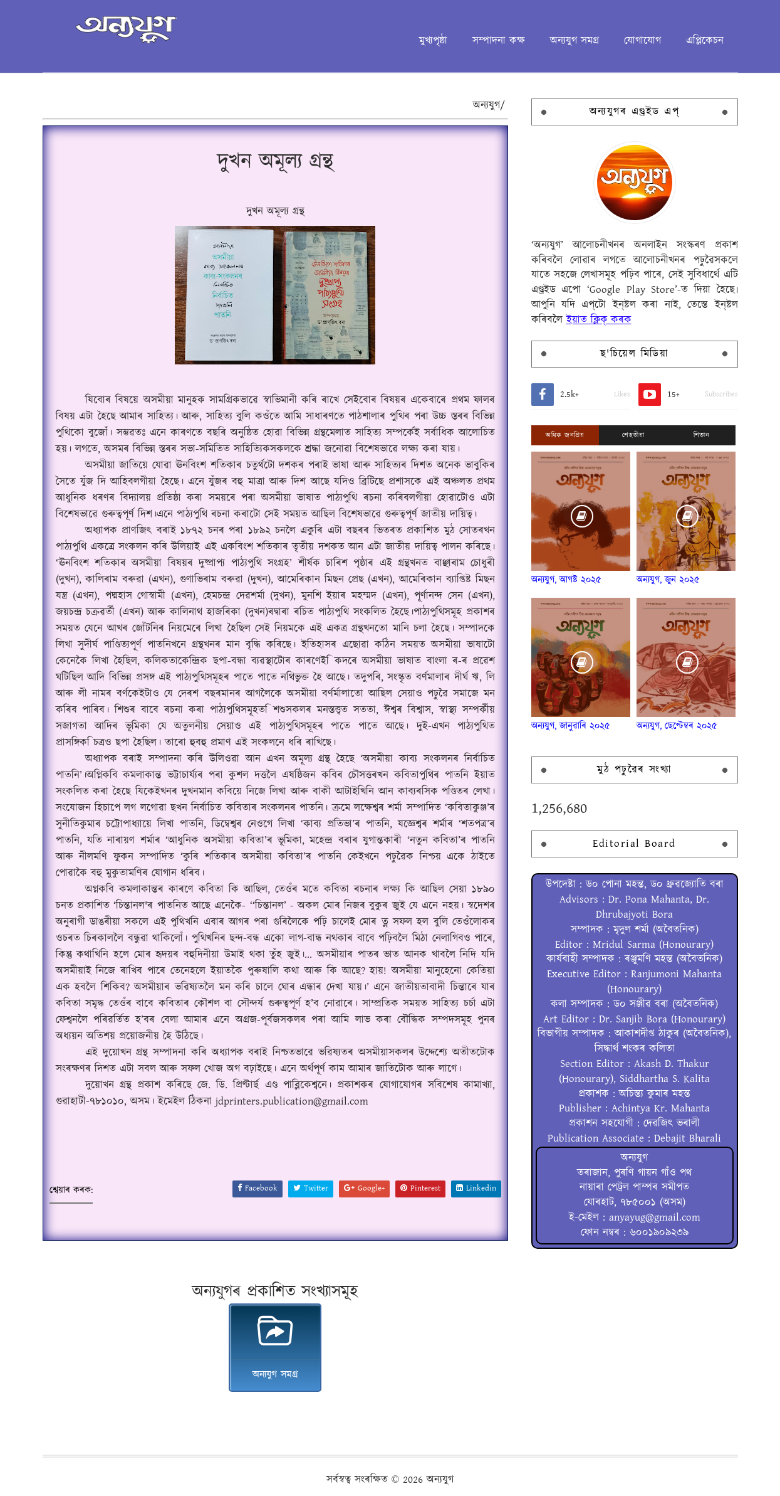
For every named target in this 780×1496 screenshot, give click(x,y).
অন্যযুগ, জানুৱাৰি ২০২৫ (570, 726)
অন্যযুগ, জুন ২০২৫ (668, 579)
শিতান (702, 435)
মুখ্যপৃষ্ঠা (433, 40)
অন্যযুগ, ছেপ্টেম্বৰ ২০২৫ (677, 726)
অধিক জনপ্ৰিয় (565, 435)
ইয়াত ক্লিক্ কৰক (599, 319)
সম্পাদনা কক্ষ (498, 40)
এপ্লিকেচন (705, 40)
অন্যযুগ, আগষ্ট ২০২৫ (566, 579)
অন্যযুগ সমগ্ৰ (574, 40)
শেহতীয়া (633, 435)
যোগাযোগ (642, 40)
